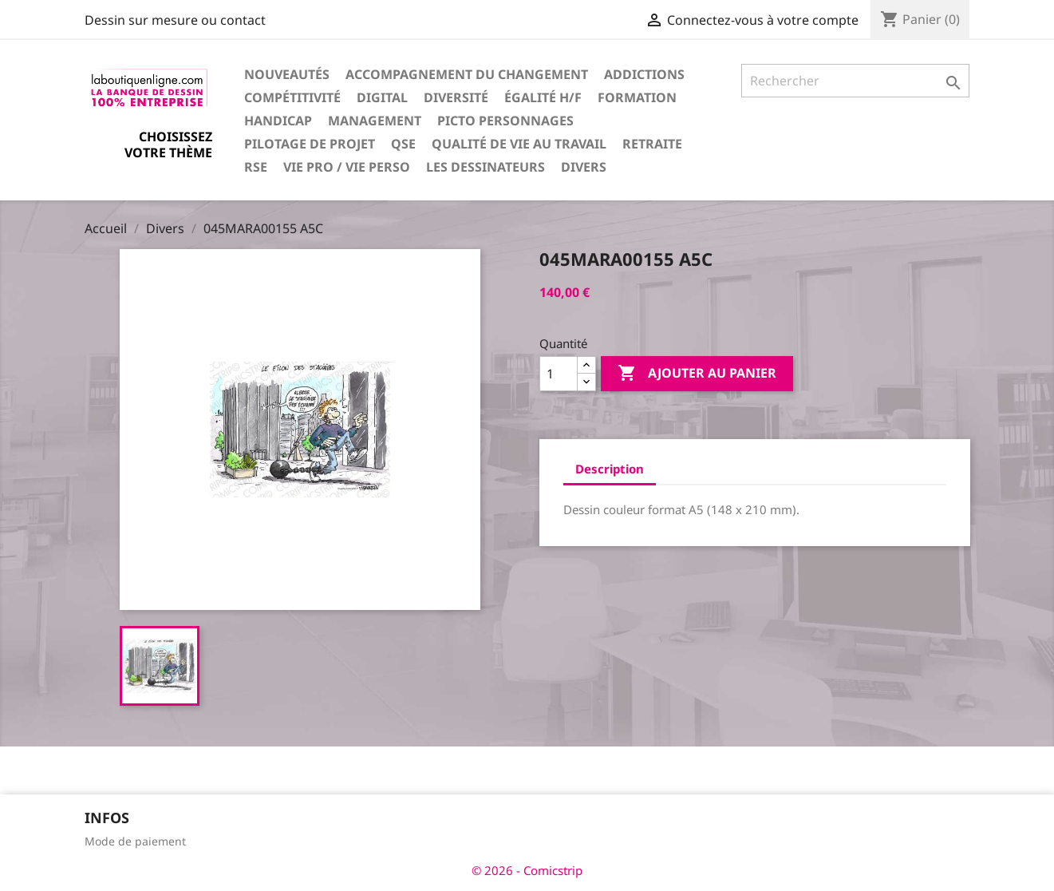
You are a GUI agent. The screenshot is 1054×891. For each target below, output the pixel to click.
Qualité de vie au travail (519, 143)
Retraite (652, 143)
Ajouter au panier (697, 373)
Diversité (456, 97)
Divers (583, 167)
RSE (255, 167)
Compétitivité (292, 97)
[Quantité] (558, 373)
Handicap (278, 120)
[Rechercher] (855, 80)
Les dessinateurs (485, 167)
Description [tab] (609, 469)
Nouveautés (287, 74)
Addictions (644, 74)
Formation (637, 97)
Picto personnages (505, 120)
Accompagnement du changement (466, 74)
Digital (382, 97)
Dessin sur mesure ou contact (175, 20)
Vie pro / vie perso (346, 167)
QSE (403, 143)
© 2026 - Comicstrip (527, 870)
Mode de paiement (135, 841)
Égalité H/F (543, 97)
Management (374, 120)
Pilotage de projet (309, 143)
